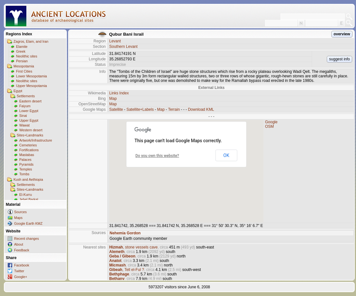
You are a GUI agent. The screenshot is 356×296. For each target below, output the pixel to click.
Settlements (26, 96)
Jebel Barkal (28, 199)
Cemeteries (28, 145)
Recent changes (26, 238)
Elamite (22, 46)
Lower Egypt (28, 111)
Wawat (24, 125)
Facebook (21, 265)
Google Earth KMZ (28, 223)
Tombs (24, 174)
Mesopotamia (23, 66)
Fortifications (29, 150)
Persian (22, 61)
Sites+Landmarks (30, 135)
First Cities (24, 71)
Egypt (17, 91)
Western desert (30, 130)
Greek (20, 51)
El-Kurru (25, 194)
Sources (20, 212)
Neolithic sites (26, 56)
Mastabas (26, 155)
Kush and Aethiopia (28, 179)
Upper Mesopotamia (31, 86)
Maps (18, 218)
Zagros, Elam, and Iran (30, 41)
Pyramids (26, 164)
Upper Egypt (28, 120)
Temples (25, 169)
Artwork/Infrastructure (35, 140)
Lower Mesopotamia (31, 76)
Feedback (21, 250)
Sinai (23, 116)
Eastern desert (30, 101)
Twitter (19, 271)
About (18, 244)
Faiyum (25, 106)
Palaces (25, 159)
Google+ (20, 277)
